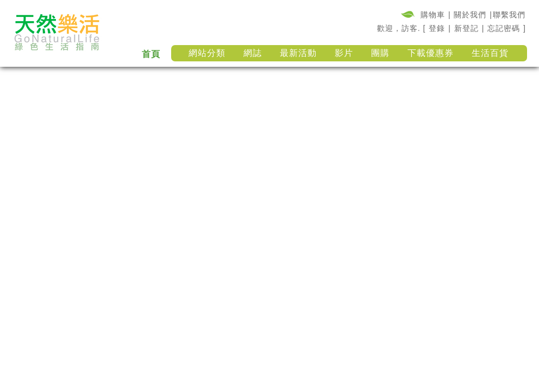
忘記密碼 (503, 28)
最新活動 (298, 53)
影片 (344, 53)
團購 (380, 53)
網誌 (252, 53)
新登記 (466, 28)
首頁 (151, 54)
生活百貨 (490, 53)
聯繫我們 (509, 14)
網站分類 (207, 53)
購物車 (433, 14)
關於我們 (470, 14)
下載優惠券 (431, 53)
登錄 (437, 28)
